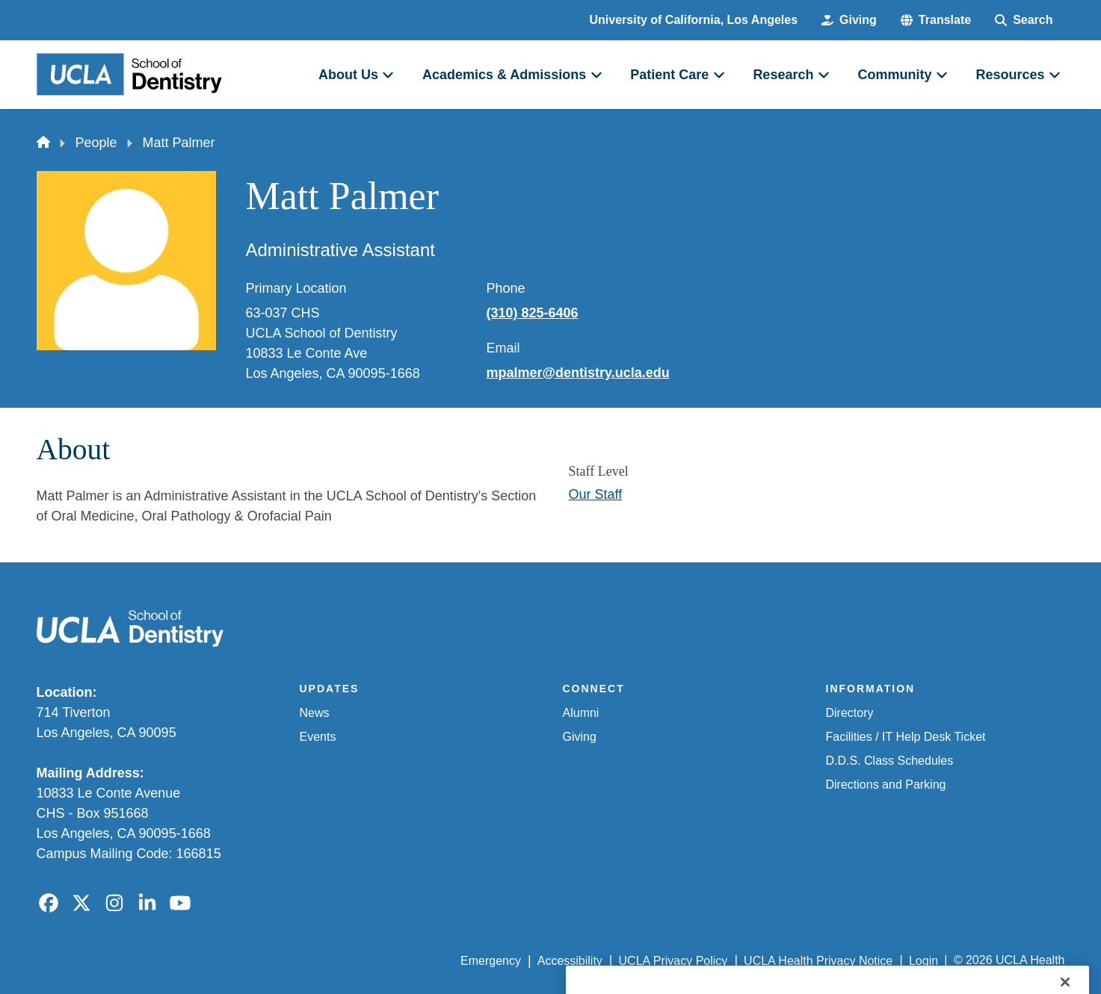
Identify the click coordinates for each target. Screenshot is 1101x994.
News (315, 712)
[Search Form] (1023, 20)
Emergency (490, 960)
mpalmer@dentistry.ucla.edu (578, 372)
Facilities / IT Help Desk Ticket (906, 736)
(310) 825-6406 (533, 312)
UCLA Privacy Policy (673, 960)
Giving (579, 736)
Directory (850, 712)
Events (318, 736)
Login (923, 960)
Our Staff (596, 494)
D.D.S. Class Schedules (890, 760)
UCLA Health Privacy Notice (818, 960)
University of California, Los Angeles (694, 19)
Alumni (581, 712)
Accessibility (569, 960)
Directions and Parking (886, 784)
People (96, 142)
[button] (936, 20)
